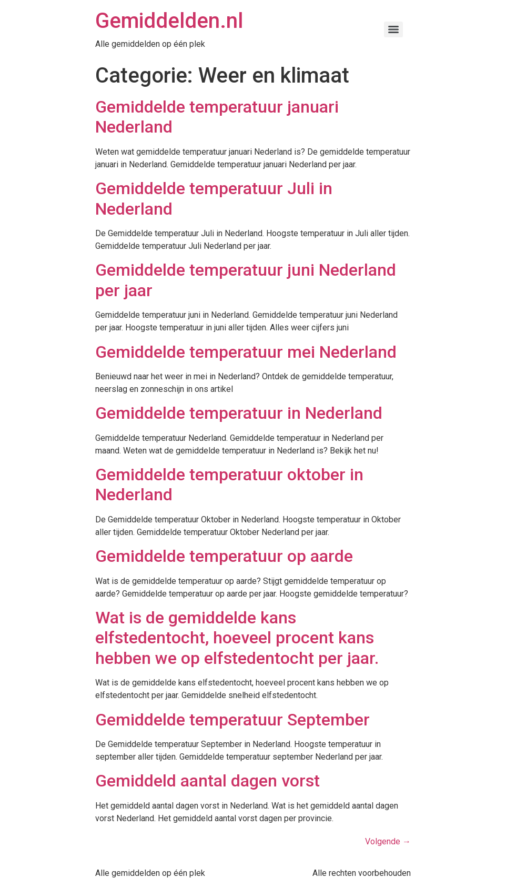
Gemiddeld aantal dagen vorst (207, 781)
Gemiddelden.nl (169, 20)
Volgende (388, 841)
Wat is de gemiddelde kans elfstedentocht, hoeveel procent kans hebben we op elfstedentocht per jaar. (237, 638)
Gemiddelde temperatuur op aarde (224, 556)
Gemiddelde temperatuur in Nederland (238, 413)
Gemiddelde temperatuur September (232, 720)
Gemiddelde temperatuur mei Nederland (246, 352)
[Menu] (393, 29)
